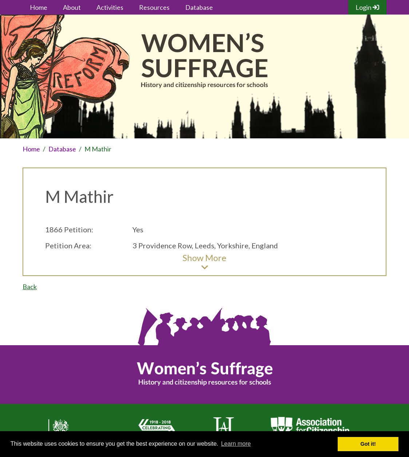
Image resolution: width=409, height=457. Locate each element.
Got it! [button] (368, 444)
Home (38, 7)
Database (199, 7)
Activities (109, 7)
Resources (154, 7)
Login (367, 7)
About (72, 7)
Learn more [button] (236, 444)
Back (30, 287)
